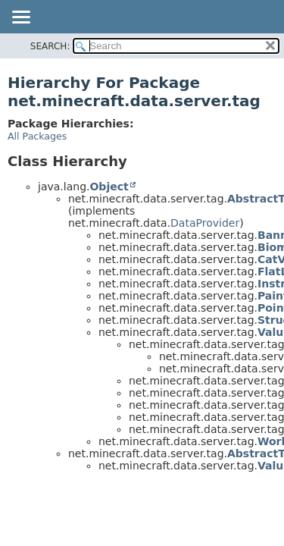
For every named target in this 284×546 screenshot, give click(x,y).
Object (108, 186)
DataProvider (204, 223)
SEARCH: (50, 46)
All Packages (37, 136)
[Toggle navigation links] (20, 18)
